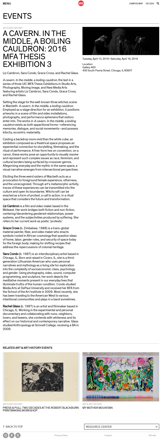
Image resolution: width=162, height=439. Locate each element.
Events (17, 16)
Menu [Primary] (7, 3)
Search (158, 4)
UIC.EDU (150, 3)
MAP (136, 3)
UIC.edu (152, 435)
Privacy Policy (61, 435)
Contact (108, 435)
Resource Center (99, 426)
